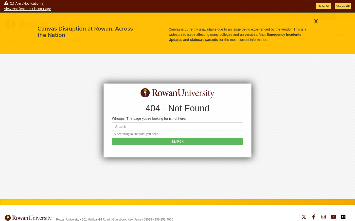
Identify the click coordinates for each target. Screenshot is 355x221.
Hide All (323, 6)
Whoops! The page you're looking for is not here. (149, 118)
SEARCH (177, 141)
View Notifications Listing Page (27, 9)
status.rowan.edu (204, 40)
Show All (343, 6)
